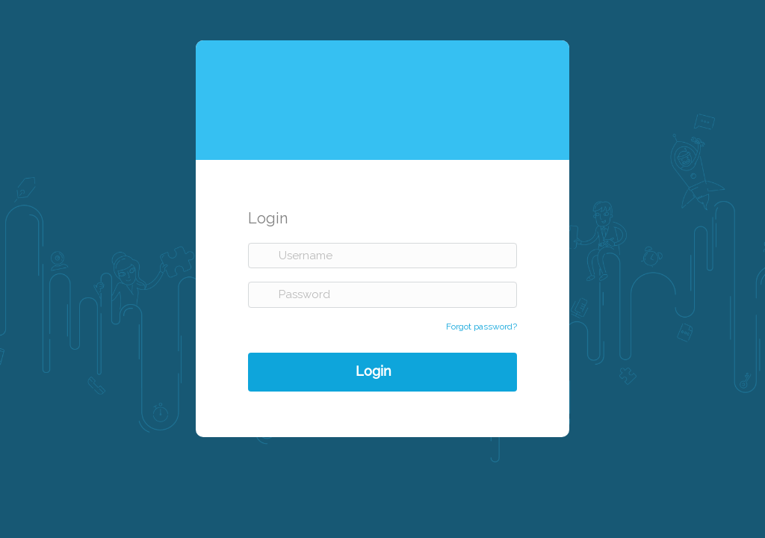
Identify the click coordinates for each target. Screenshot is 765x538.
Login (373, 370)
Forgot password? (481, 326)
